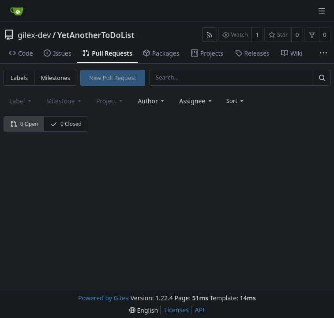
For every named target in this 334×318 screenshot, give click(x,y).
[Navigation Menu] (322, 11)
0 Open (24, 124)
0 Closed (66, 124)
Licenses (176, 310)
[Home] (16, 11)
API (200, 310)
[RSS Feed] (209, 34)
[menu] (236, 100)
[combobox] (151, 101)
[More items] (323, 53)
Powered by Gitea (103, 298)
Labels (19, 78)
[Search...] (322, 77)
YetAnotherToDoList (96, 34)
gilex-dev (34, 34)
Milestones (55, 78)
